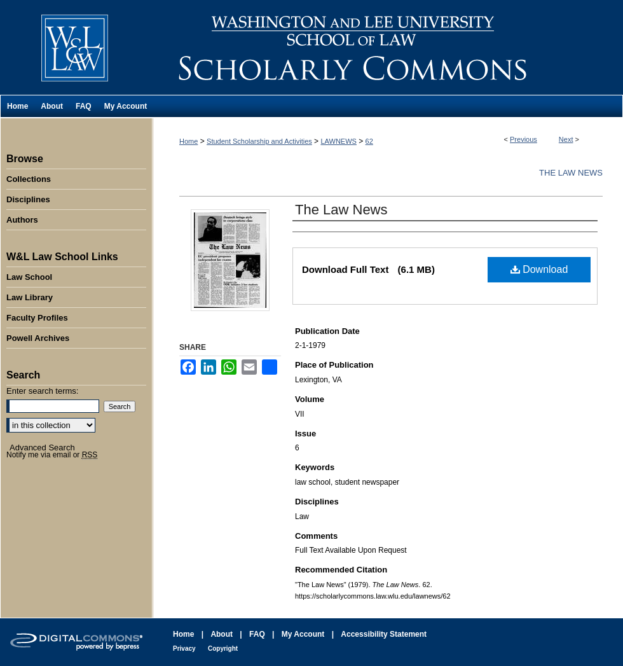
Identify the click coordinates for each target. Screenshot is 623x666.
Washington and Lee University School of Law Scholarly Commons (388, 47)
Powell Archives (37, 338)
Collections (28, 179)
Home (188, 141)
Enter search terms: (42, 391)
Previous (523, 139)
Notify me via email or (51, 454)
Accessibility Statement (384, 634)
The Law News (571, 172)
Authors (22, 220)
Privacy (184, 648)
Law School (29, 277)
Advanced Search (42, 447)
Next (566, 139)
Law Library (29, 297)
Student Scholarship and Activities (259, 141)
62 (369, 141)
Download (539, 269)
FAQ (257, 634)
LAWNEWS (338, 141)
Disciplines (28, 199)
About (221, 634)
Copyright (223, 648)
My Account (303, 634)
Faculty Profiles (37, 318)
